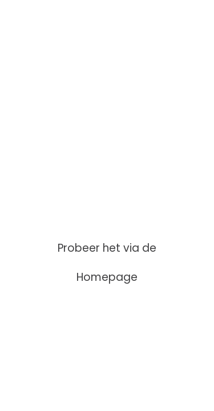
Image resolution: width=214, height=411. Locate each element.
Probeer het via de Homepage (107, 262)
